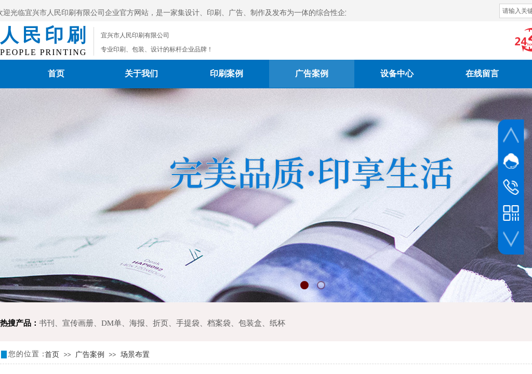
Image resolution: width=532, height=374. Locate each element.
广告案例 (311, 73)
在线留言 (482, 73)
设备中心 (397, 73)
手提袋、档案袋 (203, 323)
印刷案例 (226, 73)
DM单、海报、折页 (134, 323)
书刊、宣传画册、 (70, 323)
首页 (56, 73)
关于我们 (141, 73)
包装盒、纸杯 (261, 323)
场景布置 (135, 354)
